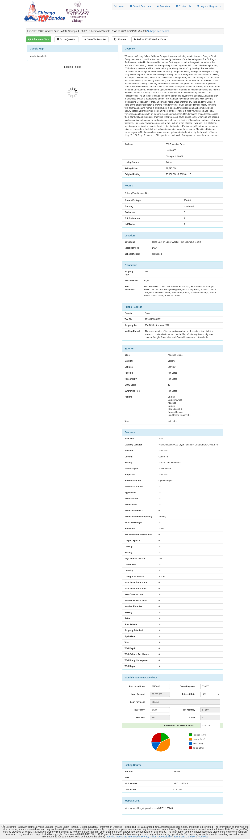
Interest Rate (188, 694)
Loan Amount (137, 694)
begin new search (159, 31)
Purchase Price (137, 686)
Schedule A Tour (38, 39)
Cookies (203, 836)
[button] (209, 6)
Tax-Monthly (189, 710)
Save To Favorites (95, 39)
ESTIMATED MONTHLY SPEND (179, 725)
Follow (150, 39)
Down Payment (187, 686)
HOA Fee (140, 717)
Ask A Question (66, 39)
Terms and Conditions (185, 836)
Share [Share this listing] (120, 39)
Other (192, 717)
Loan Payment (137, 702)
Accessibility (165, 836)
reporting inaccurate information (123, 836)
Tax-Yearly (139, 710)
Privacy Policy (148, 836)
